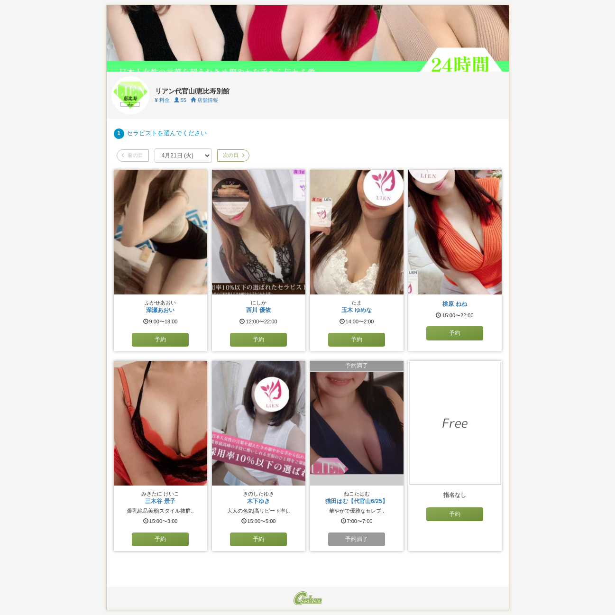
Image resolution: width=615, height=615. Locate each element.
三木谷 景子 (160, 501)
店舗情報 (204, 100)
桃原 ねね (454, 304)
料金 (162, 100)
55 (180, 100)
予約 (160, 339)
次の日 (233, 155)
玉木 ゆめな (356, 310)
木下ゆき (258, 501)
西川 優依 (258, 310)
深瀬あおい (160, 310)
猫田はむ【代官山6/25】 (356, 501)
